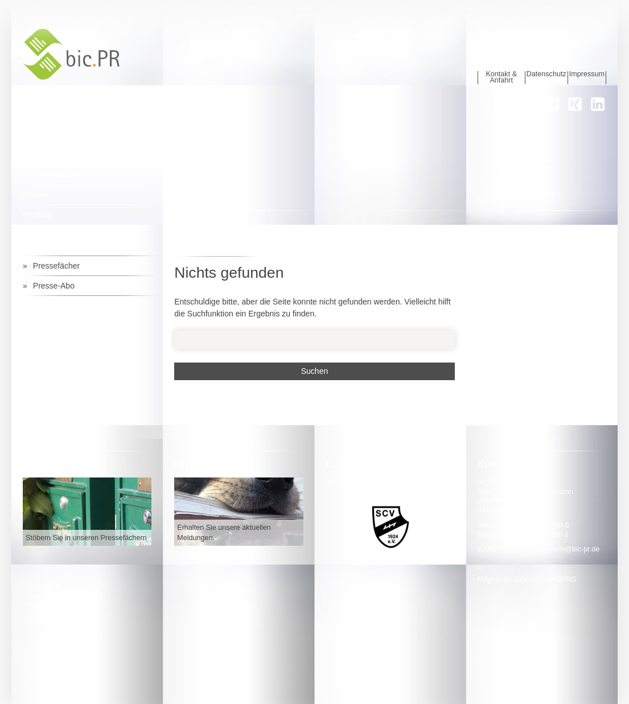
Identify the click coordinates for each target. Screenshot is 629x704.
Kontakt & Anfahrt (501, 77)
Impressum (587, 74)
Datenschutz (546, 74)
